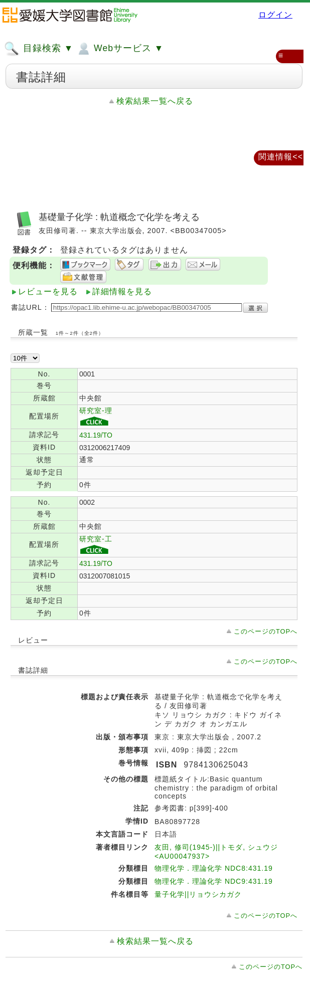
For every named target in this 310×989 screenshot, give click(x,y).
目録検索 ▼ (38, 48)
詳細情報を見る (122, 291)
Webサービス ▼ (120, 48)
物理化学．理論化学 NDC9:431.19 (213, 881)
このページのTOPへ (265, 631)
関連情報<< (280, 156)
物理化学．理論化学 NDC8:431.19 (213, 868)
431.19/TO (95, 435)
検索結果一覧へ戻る (154, 101)
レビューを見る (48, 291)
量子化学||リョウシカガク (198, 894)
